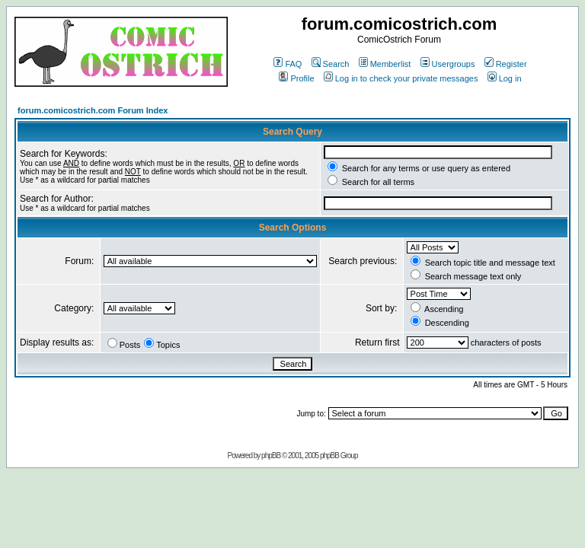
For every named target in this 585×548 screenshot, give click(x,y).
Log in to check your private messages (401, 78)
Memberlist (385, 63)
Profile (296, 78)
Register (505, 63)
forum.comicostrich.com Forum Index (93, 110)
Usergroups (447, 63)
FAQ (287, 63)
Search (331, 63)
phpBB (270, 455)
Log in (505, 78)
